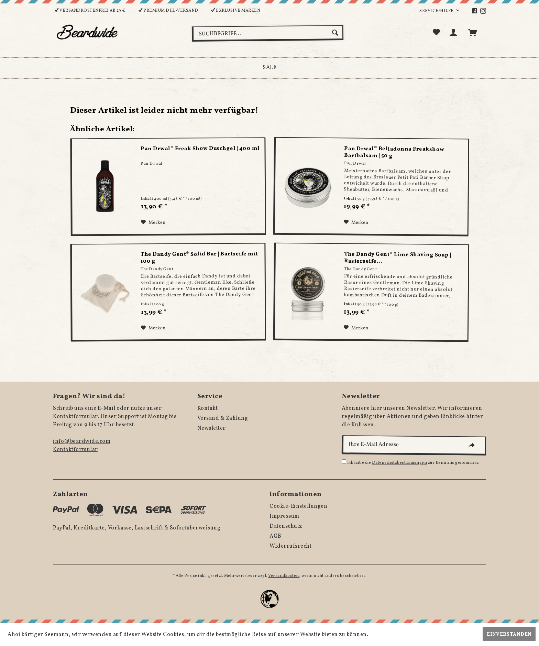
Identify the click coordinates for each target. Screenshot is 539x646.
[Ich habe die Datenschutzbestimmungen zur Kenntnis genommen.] (344, 461)
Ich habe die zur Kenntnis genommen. (413, 463)
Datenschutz (286, 526)
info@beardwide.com (81, 441)
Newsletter (211, 428)
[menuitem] (475, 11)
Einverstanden (509, 634)
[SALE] (269, 68)
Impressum (284, 516)
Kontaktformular (75, 449)
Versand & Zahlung (222, 418)
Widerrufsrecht (290, 546)
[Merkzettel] (436, 33)
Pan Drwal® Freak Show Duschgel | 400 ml (200, 149)
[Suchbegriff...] (267, 33)
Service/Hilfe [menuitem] (436, 11)
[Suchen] (336, 33)
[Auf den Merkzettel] (153, 222)
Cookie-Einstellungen (298, 506)
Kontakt (207, 408)
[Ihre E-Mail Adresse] (414, 445)
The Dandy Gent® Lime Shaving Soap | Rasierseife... (398, 258)
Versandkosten (283, 576)
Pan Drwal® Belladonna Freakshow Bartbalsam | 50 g (394, 152)
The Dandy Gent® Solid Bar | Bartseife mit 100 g (199, 258)
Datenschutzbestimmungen (399, 463)
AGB (276, 536)
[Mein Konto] (455, 33)
